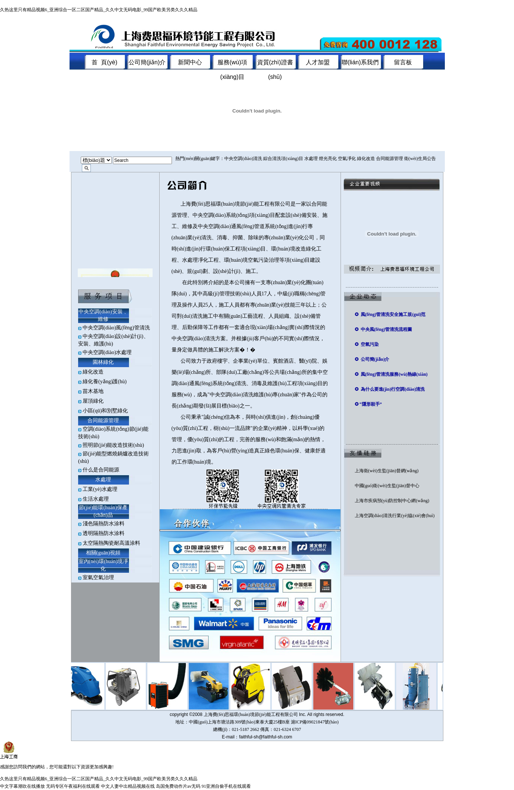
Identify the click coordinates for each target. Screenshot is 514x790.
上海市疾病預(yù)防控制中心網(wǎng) (392, 500)
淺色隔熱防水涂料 (103, 523)
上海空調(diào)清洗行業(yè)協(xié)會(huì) (395, 515)
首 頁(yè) (104, 62)
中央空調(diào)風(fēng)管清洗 (116, 328)
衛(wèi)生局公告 (420, 158)
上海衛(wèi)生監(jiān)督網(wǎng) (387, 470)
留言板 (403, 62)
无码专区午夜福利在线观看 (73, 786)
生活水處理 (96, 499)
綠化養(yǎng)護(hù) (105, 381)
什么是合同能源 (101, 470)
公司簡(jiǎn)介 (147, 62)
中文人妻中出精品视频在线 (128, 786)
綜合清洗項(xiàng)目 (283, 158)
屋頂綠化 (93, 401)
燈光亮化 (328, 158)
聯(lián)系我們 (360, 62)
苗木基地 (93, 391)
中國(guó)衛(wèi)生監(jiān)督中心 (387, 485)
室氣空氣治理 (98, 577)
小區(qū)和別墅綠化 (105, 411)
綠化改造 (366, 158)
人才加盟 (318, 62)
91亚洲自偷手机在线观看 (226, 786)
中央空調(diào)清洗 (243, 158)
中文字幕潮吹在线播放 (22, 786)
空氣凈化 (347, 158)
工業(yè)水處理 (100, 489)
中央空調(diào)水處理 (107, 352)
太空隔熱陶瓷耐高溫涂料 (111, 543)
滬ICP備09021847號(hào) (315, 722)
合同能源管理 (389, 158)
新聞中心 (190, 62)
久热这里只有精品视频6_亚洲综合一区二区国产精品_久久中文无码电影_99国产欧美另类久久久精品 (98, 9)
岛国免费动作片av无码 (178, 786)
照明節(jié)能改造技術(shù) (113, 445)
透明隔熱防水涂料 (103, 533)
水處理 (311, 158)
